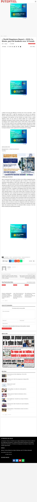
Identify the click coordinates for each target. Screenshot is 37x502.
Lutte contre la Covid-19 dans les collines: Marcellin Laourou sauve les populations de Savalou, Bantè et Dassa (27, 277)
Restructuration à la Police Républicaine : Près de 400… (17, 374)
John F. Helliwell (6, 257)
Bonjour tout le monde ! (11, 384)
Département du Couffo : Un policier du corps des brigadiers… (18, 403)
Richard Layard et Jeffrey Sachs (26, 257)
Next (6, 300)
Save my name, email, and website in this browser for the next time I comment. (16, 326)
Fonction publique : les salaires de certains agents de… (17, 389)
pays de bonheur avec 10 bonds (17, 257)
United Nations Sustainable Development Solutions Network (9, 258)
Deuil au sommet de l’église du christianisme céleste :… (17, 393)
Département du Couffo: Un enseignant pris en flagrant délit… (18, 379)
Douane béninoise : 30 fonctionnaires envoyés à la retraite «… (18, 408)
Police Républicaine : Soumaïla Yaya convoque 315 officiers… (18, 398)
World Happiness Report (21, 258)
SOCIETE (34, 43)
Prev (3, 300)
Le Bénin (11, 257)
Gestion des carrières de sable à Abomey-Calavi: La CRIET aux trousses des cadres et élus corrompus (9, 277)
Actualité (30, 43)
